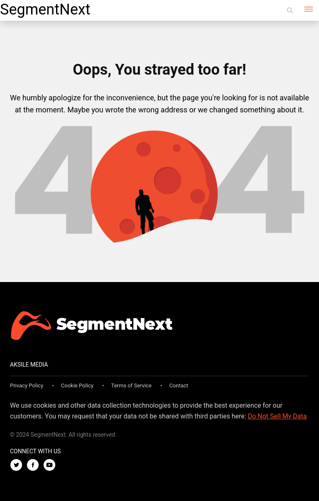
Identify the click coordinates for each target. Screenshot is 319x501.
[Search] (290, 10)
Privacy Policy (26, 385)
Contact (178, 385)
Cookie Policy (77, 385)
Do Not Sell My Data (277, 416)
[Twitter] (18, 465)
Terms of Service (131, 385)
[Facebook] (35, 465)
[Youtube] (51, 465)
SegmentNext (45, 9)
